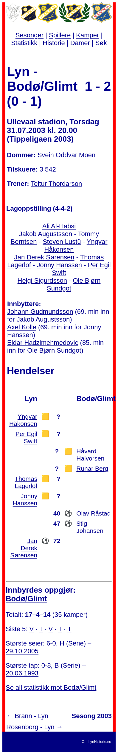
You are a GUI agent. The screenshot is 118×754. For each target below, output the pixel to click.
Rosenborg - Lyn (30, 727)
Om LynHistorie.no (96, 742)
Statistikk (24, 43)
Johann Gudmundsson (40, 311)
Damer (80, 43)
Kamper (87, 35)
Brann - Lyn (31, 716)
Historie (54, 43)
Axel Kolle (21, 327)
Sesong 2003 (92, 716)
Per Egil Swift (26, 437)
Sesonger (29, 35)
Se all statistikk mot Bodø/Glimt (51, 687)
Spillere (60, 35)
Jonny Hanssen (59, 265)
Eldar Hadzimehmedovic (42, 342)
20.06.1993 (22, 673)
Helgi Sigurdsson (42, 280)
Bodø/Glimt (26, 598)
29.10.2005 (22, 651)
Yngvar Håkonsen (23, 420)
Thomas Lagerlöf (26, 482)
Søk (101, 43)
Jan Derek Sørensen (44, 257)
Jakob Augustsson (45, 234)
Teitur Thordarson (56, 183)
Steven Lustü (62, 241)
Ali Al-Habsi (59, 226)
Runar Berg (92, 468)
